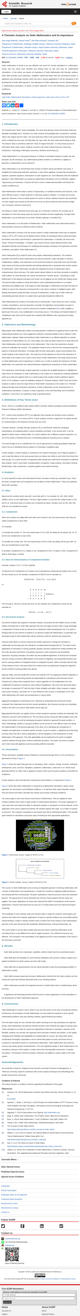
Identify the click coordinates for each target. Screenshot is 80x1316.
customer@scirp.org (12, 1239)
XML (38, 57)
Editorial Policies (48, 1314)
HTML (32, 57)
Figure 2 (68, 780)
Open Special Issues (10, 1167)
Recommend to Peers (9, 1203)
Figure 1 (21, 758)
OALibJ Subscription (9, 1190)
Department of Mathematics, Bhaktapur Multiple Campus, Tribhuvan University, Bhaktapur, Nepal (39, 44)
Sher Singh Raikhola (9, 41)
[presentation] (40, 580)
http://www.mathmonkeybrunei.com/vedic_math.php (26, 1140)
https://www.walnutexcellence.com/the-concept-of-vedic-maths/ (30, 1129)
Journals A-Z (6, 1311)
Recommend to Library (9, 1208)
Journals (13, 18)
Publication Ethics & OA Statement (14, 1195)
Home (5, 18)
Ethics (44, 1311)
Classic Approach (38, 97)
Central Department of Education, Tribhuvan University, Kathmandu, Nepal (30, 51)
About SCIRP (48, 1307)
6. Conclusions (10, 1004)
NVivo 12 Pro (60, 97)
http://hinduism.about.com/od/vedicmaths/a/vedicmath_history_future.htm (34, 1146)
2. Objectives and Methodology (19, 324)
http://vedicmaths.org (52, 1112)
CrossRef (11, 1099)
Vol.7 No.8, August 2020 (34, 31)
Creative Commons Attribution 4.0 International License (58, 1279)
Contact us (5, 1212)
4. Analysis (8, 472)
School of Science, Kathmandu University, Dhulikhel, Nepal (25, 54)
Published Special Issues (12, 1172)
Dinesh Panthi (24, 41)
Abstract (6, 62)
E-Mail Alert (5, 1186)
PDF (26, 57)
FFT (67, 97)
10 (58, 308)
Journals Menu (10, 1159)
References (7, 1089)
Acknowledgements (12, 1062)
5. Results (7, 946)
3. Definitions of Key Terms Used (19, 400)
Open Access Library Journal (12, 31)
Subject (4, 1314)
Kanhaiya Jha (53, 41)
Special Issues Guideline (12, 1177)
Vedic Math (6, 97)
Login (6, 11)
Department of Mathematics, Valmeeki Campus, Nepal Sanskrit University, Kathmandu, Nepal (38, 47)
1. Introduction (10, 124)
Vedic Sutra (50, 97)
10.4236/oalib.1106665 (14, 57)
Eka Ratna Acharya (39, 41)
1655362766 (9, 1245)
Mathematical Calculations (21, 97)
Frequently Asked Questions (11, 1199)
